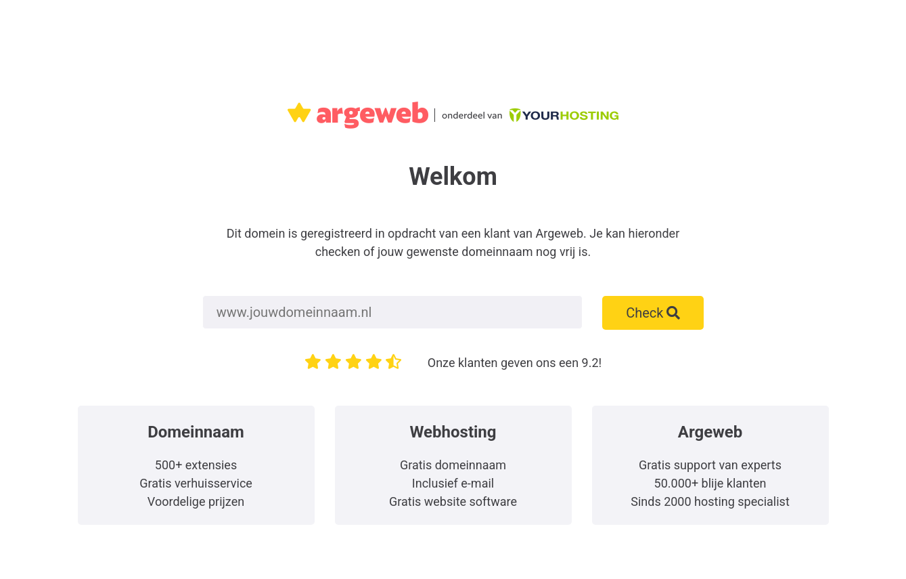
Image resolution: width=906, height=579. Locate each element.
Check (653, 313)
